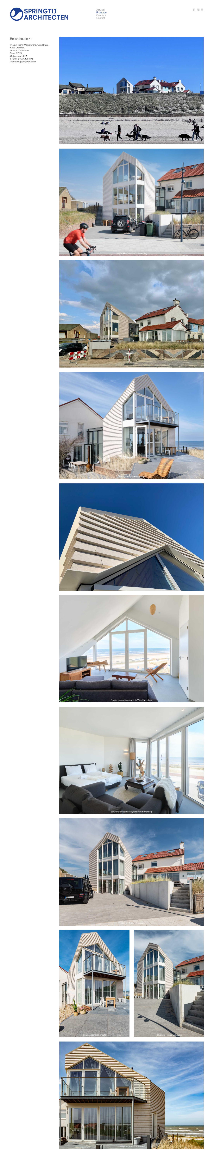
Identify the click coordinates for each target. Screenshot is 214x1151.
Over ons (101, 15)
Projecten (101, 12)
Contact (100, 18)
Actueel (100, 9)
